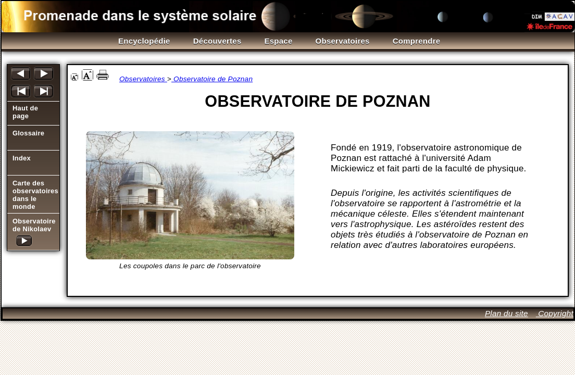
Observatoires (143, 79)
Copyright (554, 313)
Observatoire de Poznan (212, 79)
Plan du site (506, 313)
